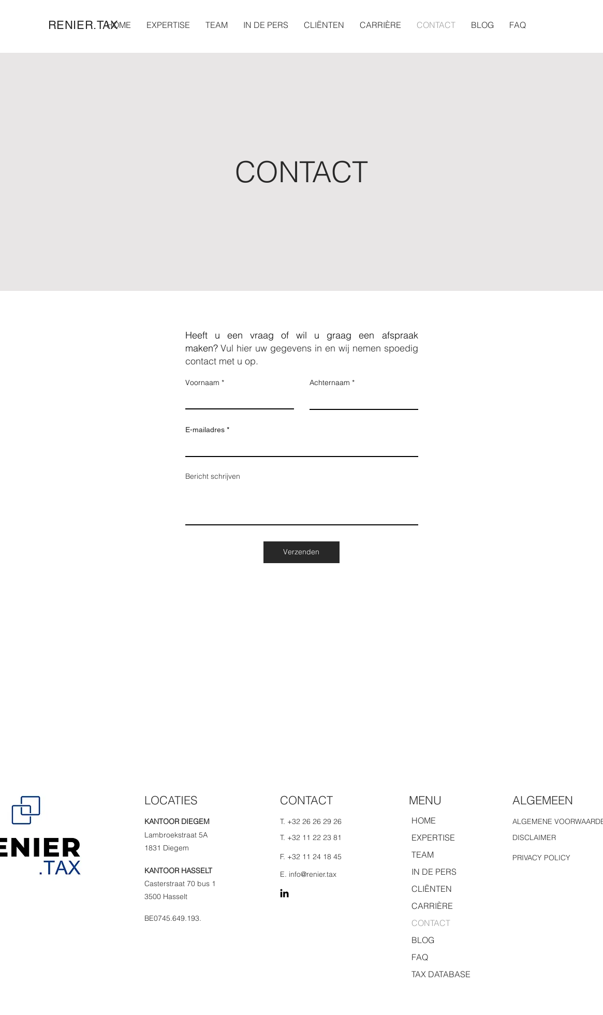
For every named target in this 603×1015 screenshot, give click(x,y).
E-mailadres (205, 429)
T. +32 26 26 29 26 (311, 821)
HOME (423, 820)
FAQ (419, 957)
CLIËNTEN (431, 889)
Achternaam (330, 382)
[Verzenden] (301, 552)
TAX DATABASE (440, 974)
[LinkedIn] (284, 893)
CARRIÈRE (432, 906)
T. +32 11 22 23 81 (311, 837)
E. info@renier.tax (308, 874)
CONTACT (430, 923)
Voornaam (202, 382)
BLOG (422, 940)
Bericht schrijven (212, 476)
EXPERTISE (433, 837)
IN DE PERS (434, 871)
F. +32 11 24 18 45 (311, 856)
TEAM (422, 854)
